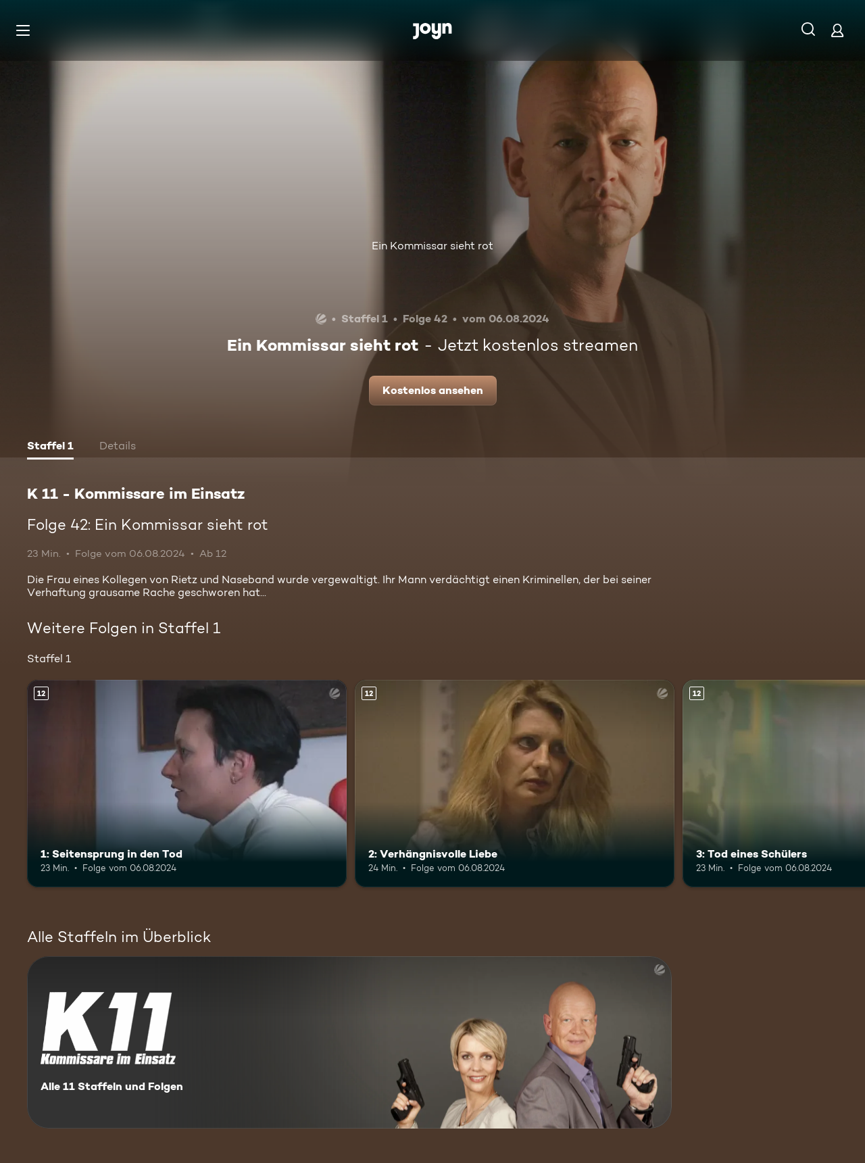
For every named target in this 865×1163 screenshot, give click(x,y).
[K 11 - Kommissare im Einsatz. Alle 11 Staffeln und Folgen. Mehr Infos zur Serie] (349, 1042)
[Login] (837, 30)
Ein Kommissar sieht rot (432, 245)
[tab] (50, 447)
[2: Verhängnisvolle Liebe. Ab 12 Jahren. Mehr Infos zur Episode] (514, 783)
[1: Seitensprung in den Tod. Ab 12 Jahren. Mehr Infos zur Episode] (187, 783)
